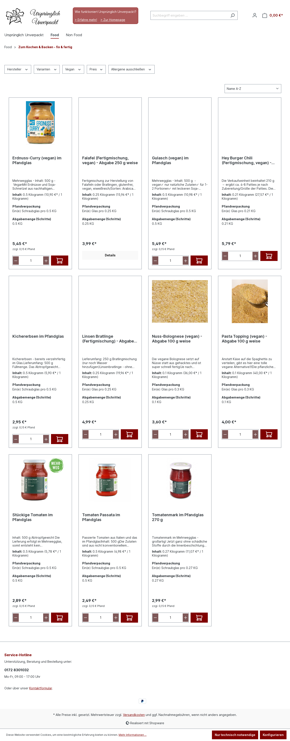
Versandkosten (134, 715)
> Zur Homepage (113, 20)
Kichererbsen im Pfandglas (38, 336)
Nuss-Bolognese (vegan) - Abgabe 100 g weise (177, 338)
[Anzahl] (31, 260)
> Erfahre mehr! (86, 20)
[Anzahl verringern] (16, 260)
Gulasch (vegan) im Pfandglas (170, 160)
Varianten (47, 69)
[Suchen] (232, 15)
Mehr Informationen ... (133, 734)
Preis (96, 69)
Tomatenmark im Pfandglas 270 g (178, 517)
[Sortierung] (253, 88)
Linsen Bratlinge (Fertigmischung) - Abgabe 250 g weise (108, 339)
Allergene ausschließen (131, 69)
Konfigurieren (273, 735)
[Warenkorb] (273, 15)
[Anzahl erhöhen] (46, 260)
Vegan (73, 69)
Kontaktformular (40, 688)
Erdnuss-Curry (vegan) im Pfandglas (36, 160)
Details (110, 255)
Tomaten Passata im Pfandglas (101, 517)
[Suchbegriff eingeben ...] (189, 15)
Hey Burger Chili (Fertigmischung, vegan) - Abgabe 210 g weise (246, 160)
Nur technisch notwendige (235, 735)
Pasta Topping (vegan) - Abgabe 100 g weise (244, 338)
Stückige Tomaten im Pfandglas (32, 517)
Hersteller (17, 69)
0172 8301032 (16, 670)
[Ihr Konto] (255, 15)
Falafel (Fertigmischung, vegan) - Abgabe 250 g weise (110, 160)
